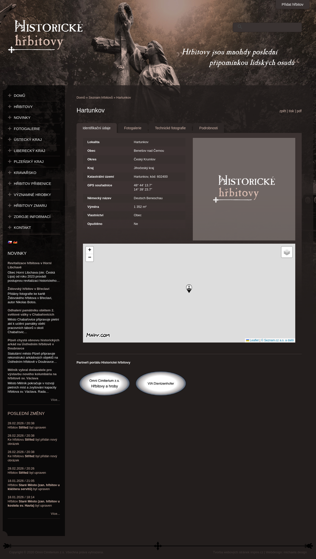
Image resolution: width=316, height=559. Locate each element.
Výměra (93, 207)
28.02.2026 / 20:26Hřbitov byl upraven (27, 470)
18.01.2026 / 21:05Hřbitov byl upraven (34, 485)
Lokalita (93, 142)
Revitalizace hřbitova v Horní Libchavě (30, 265)
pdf (299, 111)
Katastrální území (100, 176)
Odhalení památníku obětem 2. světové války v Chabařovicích (31, 312)
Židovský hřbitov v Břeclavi (28, 289)
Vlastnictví (95, 215)
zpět (282, 111)
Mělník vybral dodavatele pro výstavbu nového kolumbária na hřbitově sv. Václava (32, 374)
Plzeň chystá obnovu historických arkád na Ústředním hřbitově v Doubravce (33, 344)
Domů (81, 97)
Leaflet (252, 340)
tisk (291, 111)
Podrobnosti (208, 128)
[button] (189, 288)
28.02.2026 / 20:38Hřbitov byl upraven (27, 425)
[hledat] (266, 27)
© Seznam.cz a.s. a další (277, 340)
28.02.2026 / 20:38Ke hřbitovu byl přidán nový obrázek (32, 440)
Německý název (99, 198)
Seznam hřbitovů (101, 97)
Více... (55, 400)
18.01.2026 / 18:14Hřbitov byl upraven (34, 501)
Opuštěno (94, 224)
